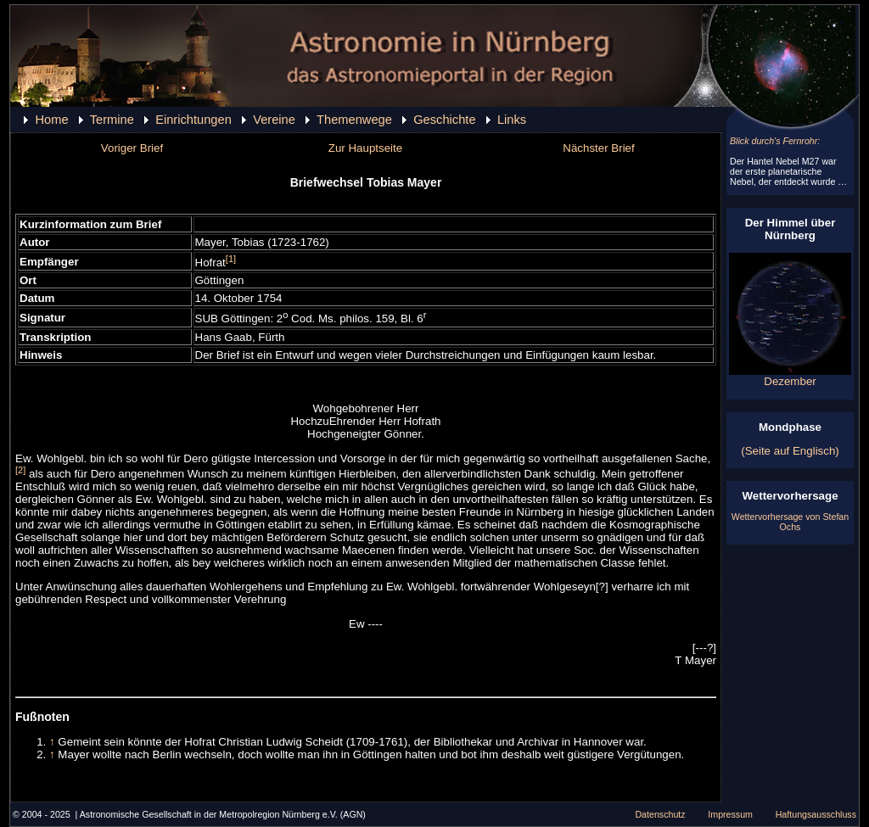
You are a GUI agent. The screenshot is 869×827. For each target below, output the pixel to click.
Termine (112, 119)
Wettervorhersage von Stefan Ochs (790, 521)
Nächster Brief (598, 148)
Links (511, 119)
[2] (20, 470)
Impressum (730, 814)
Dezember (790, 376)
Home (51, 119)
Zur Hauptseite (365, 148)
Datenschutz (660, 814)
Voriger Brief (132, 148)
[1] (231, 259)
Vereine (274, 119)
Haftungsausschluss (816, 814)
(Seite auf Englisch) (790, 450)
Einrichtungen (193, 119)
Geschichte (444, 119)
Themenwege (354, 119)
